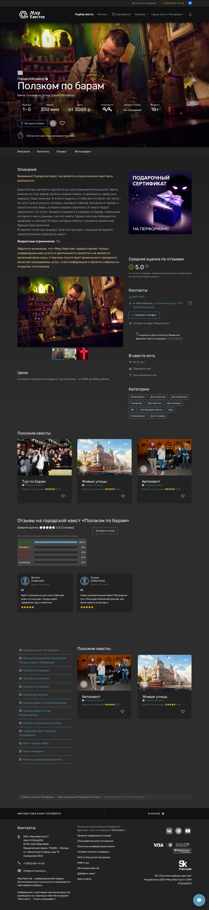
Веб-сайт (138, 296)
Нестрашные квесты (151, 409)
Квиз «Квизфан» (31, 751)
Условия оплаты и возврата (93, 851)
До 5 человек (158, 416)
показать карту (143, 307)
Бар (171, 409)
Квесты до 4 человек (34, 670)
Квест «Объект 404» (34, 743)
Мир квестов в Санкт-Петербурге (39, 813)
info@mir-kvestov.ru (34, 870)
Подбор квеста (84, 14)
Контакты (43, 151)
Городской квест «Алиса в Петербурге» (37, 733)
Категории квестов (88, 868)
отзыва (133, 273)
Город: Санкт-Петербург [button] (167, 14)
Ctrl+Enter (118, 830)
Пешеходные (138, 397)
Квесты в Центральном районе (40, 759)
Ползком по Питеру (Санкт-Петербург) (51, 95)
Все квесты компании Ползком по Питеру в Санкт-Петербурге (42, 660)
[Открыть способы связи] (199, 900)
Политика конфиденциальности (96, 846)
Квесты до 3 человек (34, 686)
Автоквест (151, 481)
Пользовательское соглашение (95, 841)
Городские (136, 403)
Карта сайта (84, 878)
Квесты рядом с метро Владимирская (35, 713)
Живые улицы (94, 481)
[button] (120, 280)
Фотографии (83, 151)
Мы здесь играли (32, 123)
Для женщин (174, 403)
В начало (156, 813)
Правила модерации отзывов (94, 835)
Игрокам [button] (141, 14)
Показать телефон (144, 315)
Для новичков (158, 397)
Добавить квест (86, 873)
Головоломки (138, 416)
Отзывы (62, 151)
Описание (23, 151)
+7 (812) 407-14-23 (173, 3)
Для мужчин (154, 403)
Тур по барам (34, 481)
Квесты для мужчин (33, 694)
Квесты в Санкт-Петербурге (39, 650)
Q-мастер (24, 562)
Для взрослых (179, 397)
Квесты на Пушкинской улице (40, 723)
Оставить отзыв (105, 530)
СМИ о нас (83, 862)
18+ (132, 409)
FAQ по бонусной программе (93, 857)
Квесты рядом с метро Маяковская (43, 702)
